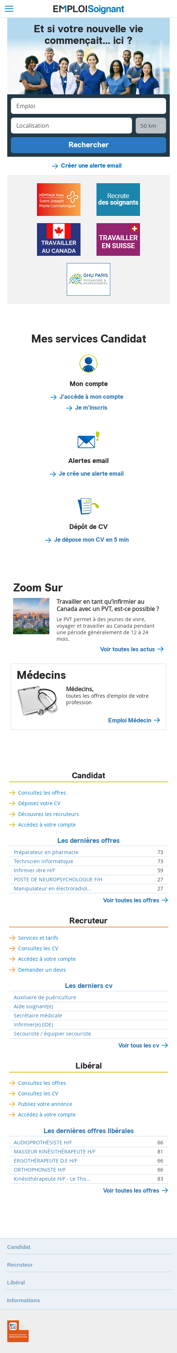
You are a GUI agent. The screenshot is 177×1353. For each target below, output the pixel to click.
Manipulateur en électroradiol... (52, 888)
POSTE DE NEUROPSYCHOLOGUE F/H (58, 879)
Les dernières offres (88, 840)
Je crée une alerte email (91, 473)
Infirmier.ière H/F (34, 870)
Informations (23, 1300)
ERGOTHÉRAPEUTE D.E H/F (45, 1160)
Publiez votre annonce (45, 1103)
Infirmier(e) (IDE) (33, 1024)
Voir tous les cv (138, 1045)
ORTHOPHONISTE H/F (40, 1170)
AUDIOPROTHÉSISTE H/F (43, 1142)
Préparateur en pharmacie (46, 852)
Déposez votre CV (39, 803)
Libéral (88, 1066)
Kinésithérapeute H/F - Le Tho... (52, 1179)
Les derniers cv (88, 986)
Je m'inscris (91, 407)
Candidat (88, 775)
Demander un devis (42, 969)
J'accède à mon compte (91, 397)
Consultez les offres (42, 792)
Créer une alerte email (91, 165)
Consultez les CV (38, 948)
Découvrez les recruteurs (48, 814)
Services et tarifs (38, 937)
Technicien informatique (43, 861)
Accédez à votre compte (47, 824)
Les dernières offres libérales (89, 1131)
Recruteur (88, 921)
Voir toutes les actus (127, 649)
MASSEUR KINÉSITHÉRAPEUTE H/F (54, 1151)
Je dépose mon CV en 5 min (91, 540)
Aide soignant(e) (33, 1006)
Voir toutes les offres (131, 900)
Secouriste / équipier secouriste (52, 1033)
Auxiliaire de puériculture (45, 997)
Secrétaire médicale (38, 1015)
